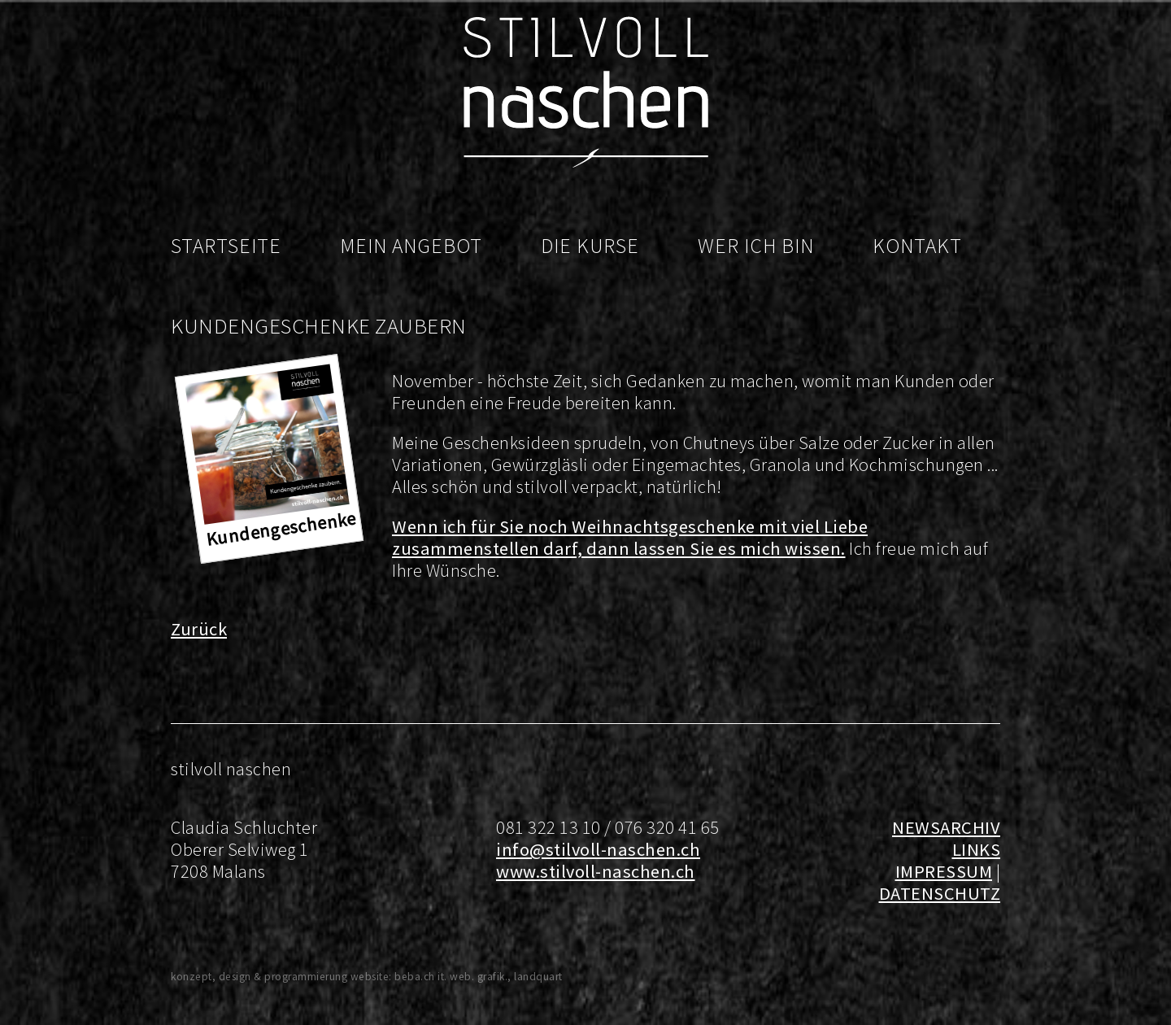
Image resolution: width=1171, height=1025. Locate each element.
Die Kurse (590, 246)
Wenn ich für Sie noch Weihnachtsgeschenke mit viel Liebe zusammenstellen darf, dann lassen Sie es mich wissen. (630, 537)
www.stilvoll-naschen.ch (595, 871)
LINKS (976, 849)
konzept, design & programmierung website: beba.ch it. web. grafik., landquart (367, 977)
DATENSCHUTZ (940, 893)
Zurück (199, 628)
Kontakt (917, 246)
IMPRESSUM (944, 871)
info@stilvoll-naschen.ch (598, 849)
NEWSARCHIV (946, 827)
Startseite (226, 246)
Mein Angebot (411, 246)
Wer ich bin (756, 246)
